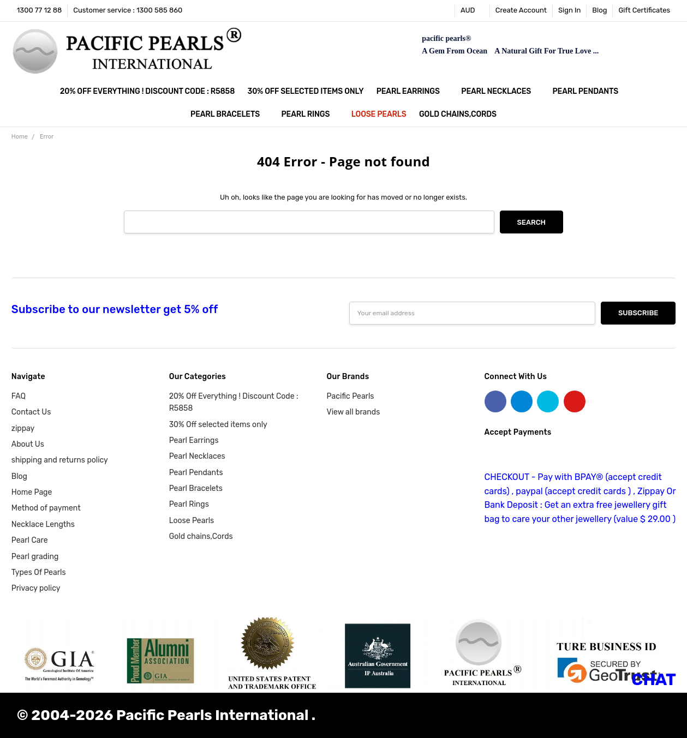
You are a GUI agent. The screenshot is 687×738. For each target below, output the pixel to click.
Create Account (521, 10)
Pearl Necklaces (500, 91)
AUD (472, 10)
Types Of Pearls (38, 572)
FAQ (18, 396)
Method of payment (46, 508)
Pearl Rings (310, 114)
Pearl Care (29, 540)
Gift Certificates (644, 10)
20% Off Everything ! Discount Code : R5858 (147, 91)
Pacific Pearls (350, 396)
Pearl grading (34, 556)
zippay (22, 428)
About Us (27, 444)
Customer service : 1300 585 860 (127, 10)
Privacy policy (36, 588)
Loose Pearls (379, 114)
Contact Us (31, 412)
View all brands (353, 412)
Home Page (31, 492)
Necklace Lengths (43, 524)
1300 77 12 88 (39, 10)
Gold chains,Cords (458, 114)
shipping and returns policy (59, 460)
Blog (599, 10)
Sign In (569, 10)
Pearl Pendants (590, 91)
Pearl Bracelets (229, 114)
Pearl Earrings (413, 91)
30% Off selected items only (306, 91)
